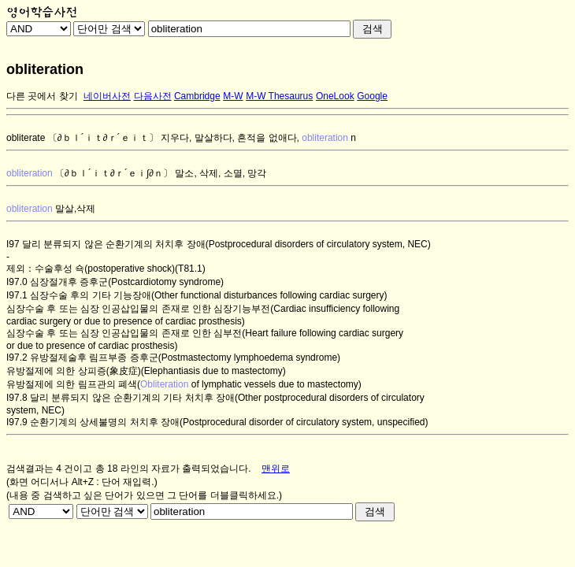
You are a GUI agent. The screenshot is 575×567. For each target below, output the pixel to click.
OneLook (335, 96)
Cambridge (197, 96)
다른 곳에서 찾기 (42, 96)
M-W (233, 96)
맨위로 (276, 468)
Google (372, 96)
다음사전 (153, 96)
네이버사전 (107, 96)
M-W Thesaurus (279, 96)
